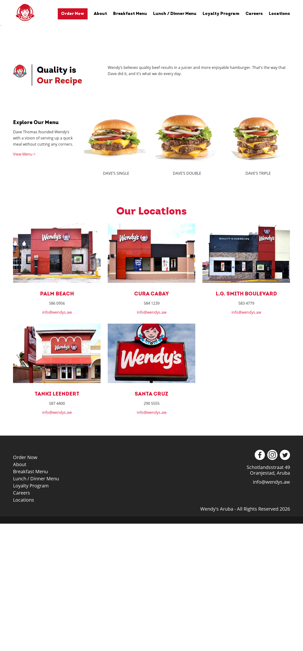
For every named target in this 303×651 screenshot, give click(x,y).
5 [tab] (158, 149)
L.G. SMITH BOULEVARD (246, 421)
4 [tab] (152, 149)
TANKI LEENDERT (57, 521)
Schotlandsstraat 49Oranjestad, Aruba (268, 597)
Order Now (72, 14)
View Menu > (24, 281)
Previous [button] (6, 90)
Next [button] (297, 90)
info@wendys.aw (57, 439)
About (100, 14)
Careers (254, 14)
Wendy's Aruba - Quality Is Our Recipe (32, 12)
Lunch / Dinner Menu (174, 14)
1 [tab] (134, 149)
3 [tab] (146, 149)
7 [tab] (170, 149)
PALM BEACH (57, 421)
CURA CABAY (151, 421)
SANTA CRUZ (151, 521)
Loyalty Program (221, 14)
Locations (279, 14)
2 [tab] (140, 149)
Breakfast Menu (130, 14)
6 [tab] (164, 149)
